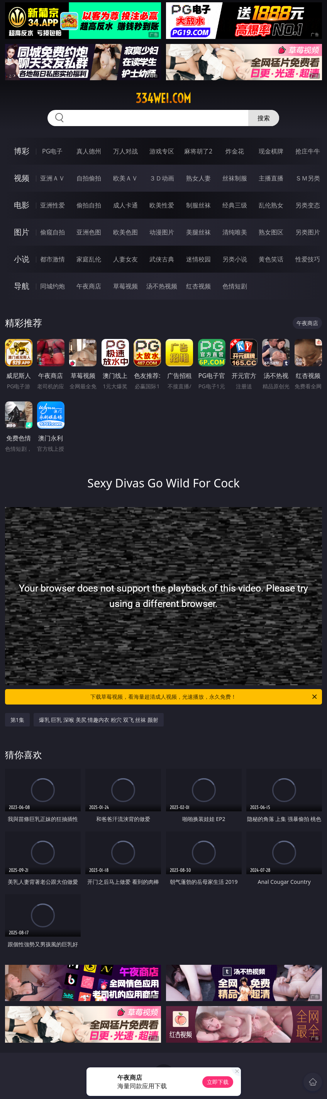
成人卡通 (125, 205)
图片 (21, 232)
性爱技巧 (307, 259)
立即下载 (218, 1082)
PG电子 (52, 151)
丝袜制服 (234, 178)
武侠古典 (161, 259)
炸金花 (234, 151)
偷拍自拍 (88, 205)
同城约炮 (52, 286)
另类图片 (307, 232)
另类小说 (234, 259)
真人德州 (88, 151)
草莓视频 (125, 286)
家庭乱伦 (88, 259)
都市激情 (52, 259)
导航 (21, 286)
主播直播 (271, 178)
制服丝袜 (198, 205)
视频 (21, 178)
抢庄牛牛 (307, 151)
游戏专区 (161, 151)
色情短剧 (234, 286)
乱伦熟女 (271, 205)
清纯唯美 (234, 232)
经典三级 (234, 205)
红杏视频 (198, 286)
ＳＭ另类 (307, 178)
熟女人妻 (198, 178)
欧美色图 (125, 232)
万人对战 (125, 151)
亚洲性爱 (52, 205)
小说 (21, 259)
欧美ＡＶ (125, 178)
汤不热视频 (161, 286)
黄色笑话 (271, 259)
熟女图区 (271, 232)
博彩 (21, 151)
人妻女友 (125, 259)
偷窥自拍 (52, 232)
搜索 (264, 118)
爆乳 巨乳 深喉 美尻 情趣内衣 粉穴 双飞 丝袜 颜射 (98, 719)
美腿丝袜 (198, 232)
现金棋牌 (271, 151)
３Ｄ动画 (161, 178)
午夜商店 (88, 286)
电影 (21, 205)
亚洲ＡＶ (52, 178)
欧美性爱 (161, 205)
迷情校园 (198, 259)
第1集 (17, 719)
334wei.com (163, 98)
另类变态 (307, 205)
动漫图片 (161, 232)
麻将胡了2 (198, 151)
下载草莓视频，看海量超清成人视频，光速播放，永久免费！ (204, 696)
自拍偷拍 (88, 178)
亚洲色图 (88, 232)
